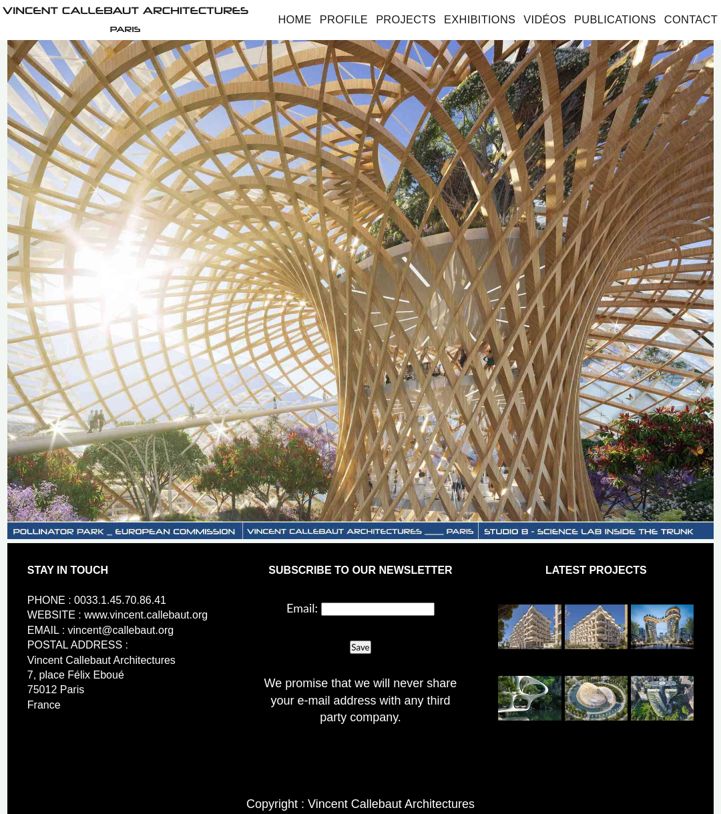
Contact (691, 19)
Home (294, 19)
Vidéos (544, 19)
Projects (406, 19)
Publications (615, 19)
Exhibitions (479, 19)
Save (360, 647)
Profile (344, 19)
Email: (302, 607)
